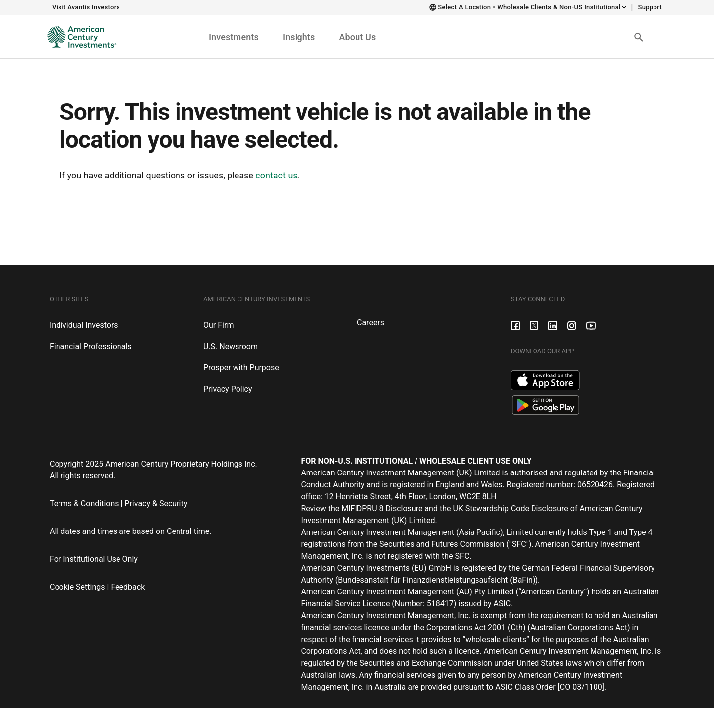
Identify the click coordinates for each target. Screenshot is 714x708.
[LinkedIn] (552, 325)
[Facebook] (515, 325)
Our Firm (218, 325)
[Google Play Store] (545, 404)
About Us (357, 37)
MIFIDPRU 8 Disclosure (381, 508)
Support (650, 7)
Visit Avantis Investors (86, 7)
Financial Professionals (91, 346)
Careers (370, 322)
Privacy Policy (227, 389)
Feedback (128, 586)
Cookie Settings (77, 586)
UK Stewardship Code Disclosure (510, 508)
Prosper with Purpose (241, 367)
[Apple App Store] (545, 379)
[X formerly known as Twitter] (534, 325)
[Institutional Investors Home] (78, 37)
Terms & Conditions (84, 503)
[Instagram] (571, 325)
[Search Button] (639, 37)
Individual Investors (84, 325)
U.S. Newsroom (230, 346)
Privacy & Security (155, 503)
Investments (234, 37)
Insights (299, 37)
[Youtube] (591, 325)
